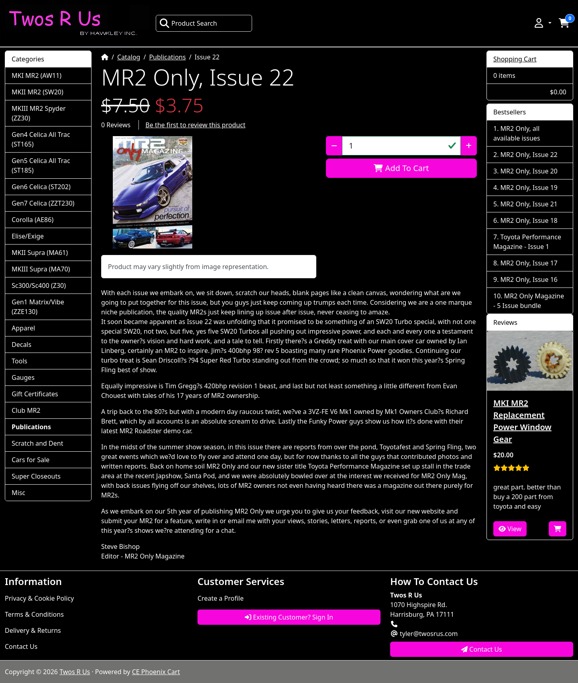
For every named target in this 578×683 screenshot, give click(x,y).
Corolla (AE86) (32, 219)
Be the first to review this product (195, 124)
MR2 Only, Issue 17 (529, 263)
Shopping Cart (515, 59)
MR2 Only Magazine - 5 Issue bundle (528, 301)
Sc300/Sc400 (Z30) (39, 285)
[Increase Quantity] (468, 145)
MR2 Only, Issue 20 (529, 171)
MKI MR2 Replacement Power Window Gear (522, 421)
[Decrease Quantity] (334, 145)
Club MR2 (26, 410)
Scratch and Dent (37, 443)
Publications (167, 57)
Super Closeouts (36, 476)
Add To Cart (401, 168)
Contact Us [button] (481, 649)
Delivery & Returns (33, 630)
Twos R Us (74, 671)
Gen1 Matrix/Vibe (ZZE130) (38, 307)
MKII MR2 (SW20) (37, 92)
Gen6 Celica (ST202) (41, 186)
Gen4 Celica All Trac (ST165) (41, 139)
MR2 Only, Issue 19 (529, 187)
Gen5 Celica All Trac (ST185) (41, 165)
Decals (21, 344)
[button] (542, 23)
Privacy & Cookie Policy (39, 598)
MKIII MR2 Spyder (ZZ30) (39, 113)
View (510, 528)
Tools (19, 361)
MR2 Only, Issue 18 (529, 220)
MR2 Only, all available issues (516, 133)
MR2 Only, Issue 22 (529, 154)
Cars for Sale (30, 459)
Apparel (23, 328)
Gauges (23, 377)
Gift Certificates (35, 393)
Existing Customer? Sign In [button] (289, 617)
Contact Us (21, 646)
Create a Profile (220, 598)
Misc (18, 492)
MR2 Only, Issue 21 (529, 204)
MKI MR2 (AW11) (36, 75)
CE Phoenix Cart (156, 671)
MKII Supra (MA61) (40, 252)
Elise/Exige (28, 236)
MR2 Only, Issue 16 (529, 279)
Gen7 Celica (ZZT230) (43, 203)
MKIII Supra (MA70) (41, 269)
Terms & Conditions (34, 614)
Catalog (128, 57)
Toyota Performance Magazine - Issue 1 (527, 241)
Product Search (188, 23)
